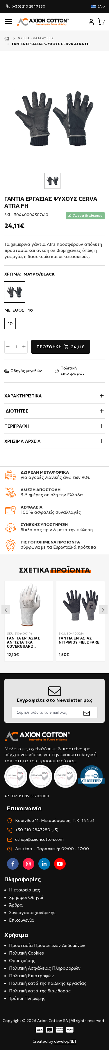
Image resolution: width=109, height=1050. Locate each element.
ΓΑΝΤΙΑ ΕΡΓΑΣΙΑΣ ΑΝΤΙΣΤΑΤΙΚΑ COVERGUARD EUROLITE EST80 (23, 642)
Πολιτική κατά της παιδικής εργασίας (47, 983)
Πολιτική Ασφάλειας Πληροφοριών (45, 968)
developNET (65, 1041)
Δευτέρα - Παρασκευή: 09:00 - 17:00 (52, 848)
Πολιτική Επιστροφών (31, 975)
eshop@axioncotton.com (39, 839)
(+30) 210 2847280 (28, 6)
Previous (5, 609)
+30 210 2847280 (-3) (36, 829)
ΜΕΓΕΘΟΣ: (18, 310)
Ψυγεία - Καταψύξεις (36, 38)
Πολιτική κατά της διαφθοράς (40, 991)
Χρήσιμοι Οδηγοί (26, 897)
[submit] (87, 712)
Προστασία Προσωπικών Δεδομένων (47, 945)
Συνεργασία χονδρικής (32, 912)
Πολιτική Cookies (26, 953)
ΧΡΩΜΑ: (29, 274)
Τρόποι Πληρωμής (27, 998)
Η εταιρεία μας (24, 890)
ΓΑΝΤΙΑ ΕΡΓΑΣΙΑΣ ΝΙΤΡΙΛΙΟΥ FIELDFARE (79, 640)
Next (103, 609)
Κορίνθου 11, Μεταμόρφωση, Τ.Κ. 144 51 (54, 820)
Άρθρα (16, 905)
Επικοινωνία (21, 920)
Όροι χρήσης (22, 960)
